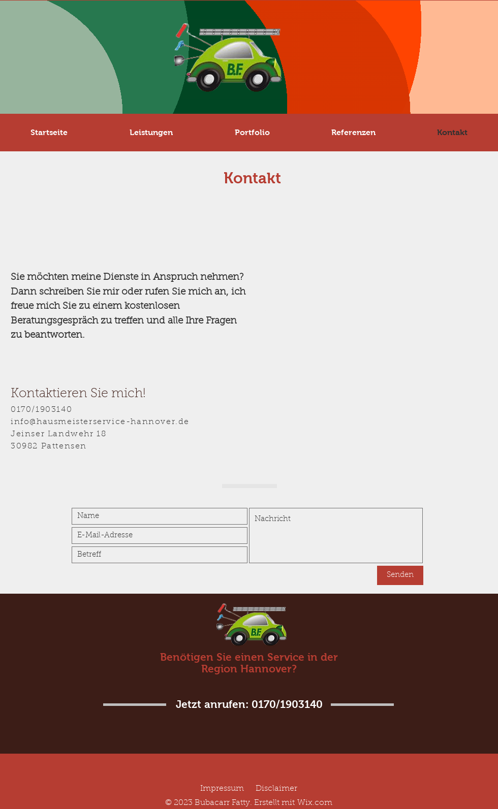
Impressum (222, 789)
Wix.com (314, 803)
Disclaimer (276, 789)
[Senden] (400, 575)
